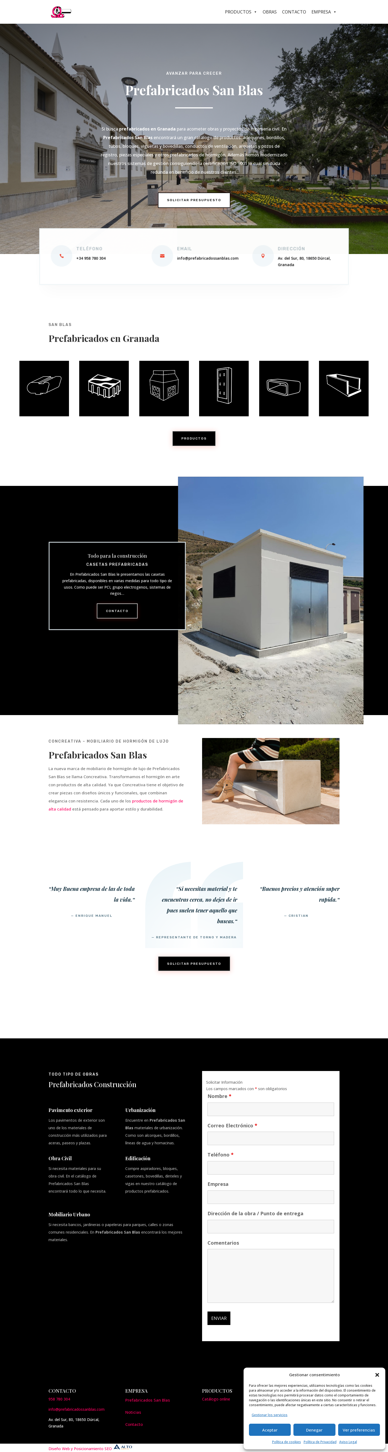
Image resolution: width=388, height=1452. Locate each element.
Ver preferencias (359, 1430)
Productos (241, 11)
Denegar (314, 1430)
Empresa (324, 11)
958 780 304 (59, 1399)
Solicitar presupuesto (194, 964)
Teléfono (220, 1154)
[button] (377, 1375)
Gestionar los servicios (269, 1415)
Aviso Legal (348, 1442)
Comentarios (223, 1243)
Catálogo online (216, 1399)
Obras (270, 12)
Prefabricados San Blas (147, 1400)
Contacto (294, 12)
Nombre (219, 1096)
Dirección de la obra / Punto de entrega (255, 1213)
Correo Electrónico (232, 1125)
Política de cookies (286, 1442)
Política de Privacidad (320, 1442)
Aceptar (270, 1430)
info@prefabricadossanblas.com (76, 1409)
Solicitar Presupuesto (194, 200)
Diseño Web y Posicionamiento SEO (90, 1448)
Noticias (133, 1412)
